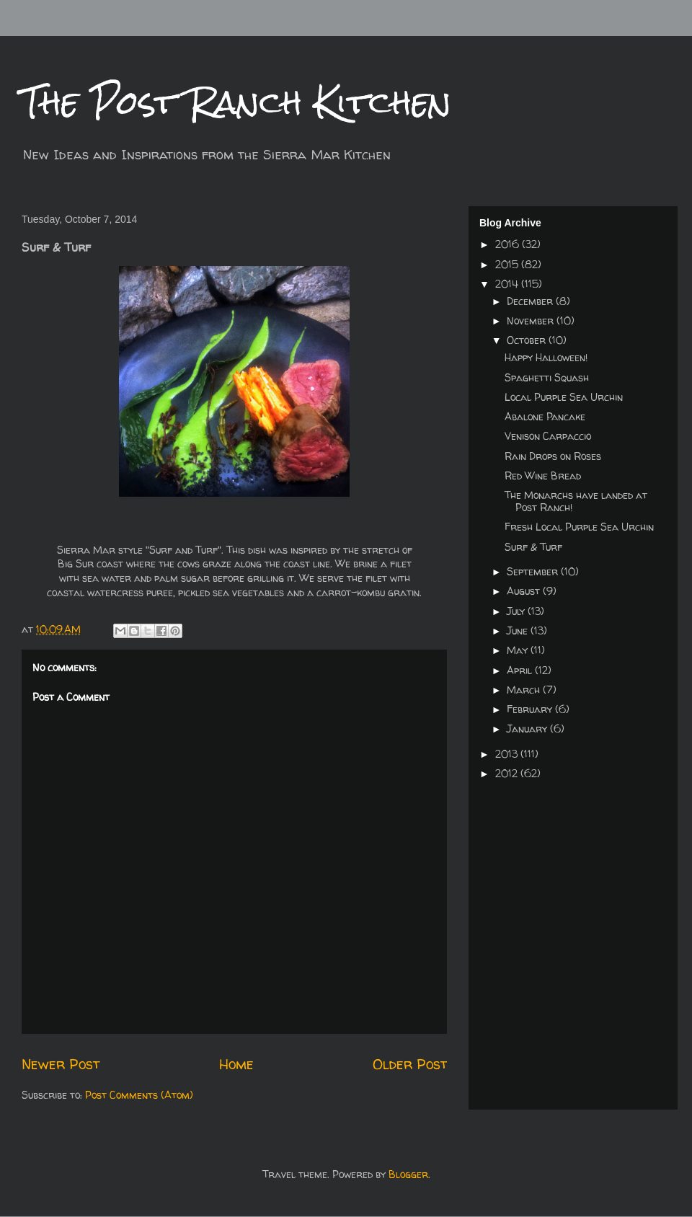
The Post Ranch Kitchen (236, 102)
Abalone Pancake (545, 416)
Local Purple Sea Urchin (564, 397)
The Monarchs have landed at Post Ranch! (576, 501)
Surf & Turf (533, 547)
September (534, 571)
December (531, 301)
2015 (508, 264)
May (519, 650)
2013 (507, 754)
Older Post (410, 1064)
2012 (507, 773)
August (525, 591)
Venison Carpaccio (548, 436)
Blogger (408, 1174)
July (517, 611)
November (531, 320)
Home (236, 1064)
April (521, 670)
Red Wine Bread (543, 475)
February (531, 709)
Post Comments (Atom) (139, 1095)
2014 (508, 284)
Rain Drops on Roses (553, 456)
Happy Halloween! (546, 357)
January (528, 728)
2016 (508, 244)
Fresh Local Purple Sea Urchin (579, 527)
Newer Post (60, 1064)
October (528, 340)
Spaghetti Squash (547, 377)
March (525, 689)
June (519, 630)
